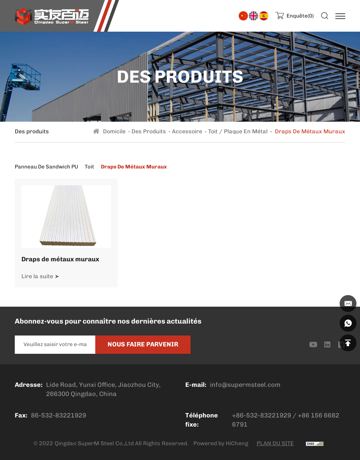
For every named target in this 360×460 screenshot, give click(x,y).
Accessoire (187, 131)
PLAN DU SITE (275, 443)
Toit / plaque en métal (238, 131)
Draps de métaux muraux (60, 259)
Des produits (148, 131)
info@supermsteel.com (245, 385)
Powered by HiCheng (220, 443)
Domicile (114, 131)
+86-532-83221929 (261, 415)
